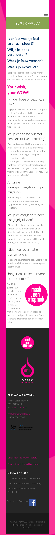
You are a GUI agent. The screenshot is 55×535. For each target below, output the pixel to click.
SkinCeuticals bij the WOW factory (24, 483)
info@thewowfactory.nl (18, 413)
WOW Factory (33, 463)
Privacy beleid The (16, 463)
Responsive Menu (46, 15)
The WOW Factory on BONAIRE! (24, 478)
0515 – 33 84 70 (19, 407)
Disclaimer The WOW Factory (22, 457)
